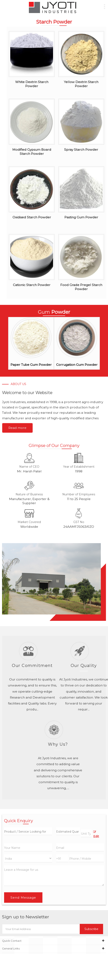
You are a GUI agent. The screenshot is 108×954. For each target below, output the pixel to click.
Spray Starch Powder (81, 150)
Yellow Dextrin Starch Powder (81, 84)
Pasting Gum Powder (81, 217)
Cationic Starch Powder (31, 285)
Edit (96, 834)
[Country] (28, 858)
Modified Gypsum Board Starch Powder (31, 152)
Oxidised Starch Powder (32, 217)
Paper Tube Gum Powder (31, 365)
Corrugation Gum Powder (77, 365)
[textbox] (86, 833)
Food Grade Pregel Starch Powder (81, 287)
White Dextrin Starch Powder (31, 84)
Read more (17, 428)
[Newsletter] (41, 929)
